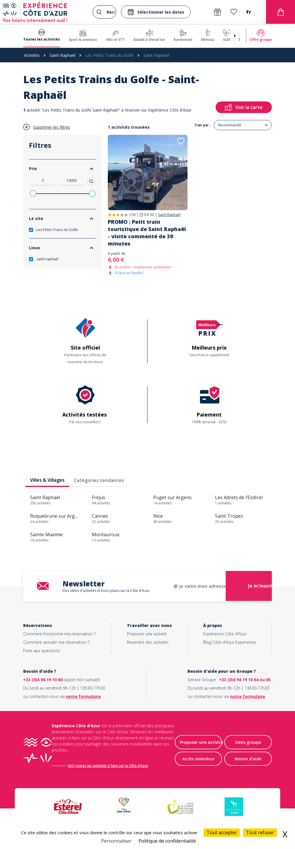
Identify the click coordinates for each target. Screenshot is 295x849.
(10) (132, 214)
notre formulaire (83, 696)
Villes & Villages (47, 480)
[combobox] (104, 12)
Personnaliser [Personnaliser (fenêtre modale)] (116, 841)
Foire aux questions (41, 650)
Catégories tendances (99, 480)
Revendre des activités (148, 642)
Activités (32, 55)
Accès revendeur (198, 759)
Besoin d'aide (248, 759)
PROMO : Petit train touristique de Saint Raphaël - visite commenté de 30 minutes (147, 232)
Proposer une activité (147, 634)
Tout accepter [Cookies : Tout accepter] (222, 832)
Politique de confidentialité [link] (167, 841)
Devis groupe (248, 742)
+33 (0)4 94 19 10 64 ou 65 (245, 679)
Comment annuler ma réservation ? (56, 642)
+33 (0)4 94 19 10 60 (43, 679)
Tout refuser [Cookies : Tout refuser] (260, 832)
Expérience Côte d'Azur (225, 634)
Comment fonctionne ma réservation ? (59, 634)
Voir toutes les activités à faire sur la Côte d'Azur (108, 765)
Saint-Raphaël (62, 55)
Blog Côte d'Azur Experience (229, 642)
